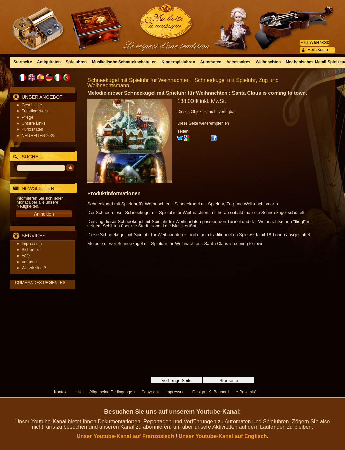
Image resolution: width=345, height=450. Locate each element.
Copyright (150, 392)
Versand (29, 262)
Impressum (32, 243)
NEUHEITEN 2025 (38, 135)
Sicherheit (31, 249)
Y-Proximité (246, 392)
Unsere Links (33, 123)
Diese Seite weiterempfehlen (203, 123)
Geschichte (32, 105)
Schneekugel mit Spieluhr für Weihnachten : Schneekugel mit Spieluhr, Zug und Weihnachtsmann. (183, 82)
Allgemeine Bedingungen (112, 392)
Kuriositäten (32, 129)
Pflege (27, 117)
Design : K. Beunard (210, 392)
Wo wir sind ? (34, 268)
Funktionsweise (36, 111)
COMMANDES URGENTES (40, 282)
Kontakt (61, 392)
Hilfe (79, 392)
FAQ (26, 255)
